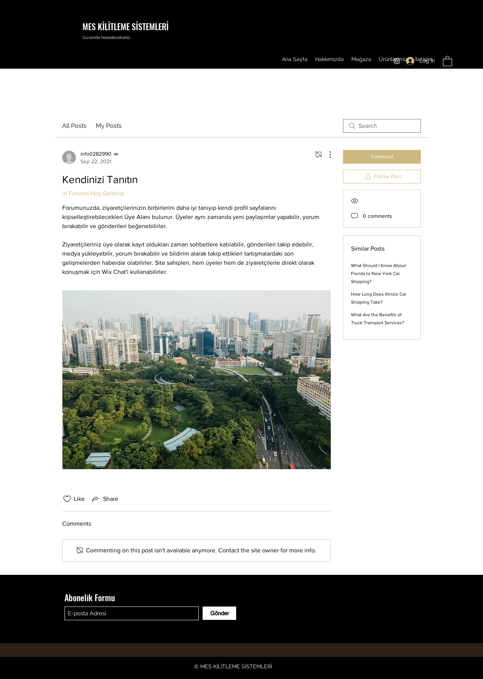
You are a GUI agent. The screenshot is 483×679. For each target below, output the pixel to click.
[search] (382, 126)
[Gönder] (219, 613)
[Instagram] (397, 61)
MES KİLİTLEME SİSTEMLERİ (125, 26)
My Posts (109, 125)
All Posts (74, 125)
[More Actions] (326, 154)
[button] (447, 60)
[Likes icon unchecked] (67, 499)
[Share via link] (104, 499)
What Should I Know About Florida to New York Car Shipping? (378, 273)
